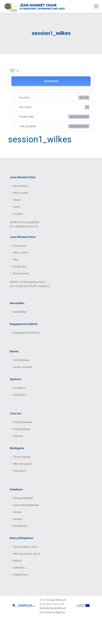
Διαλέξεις (19, 394)
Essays (17, 519)
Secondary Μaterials (26, 505)
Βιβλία (17, 560)
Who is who (20, 192)
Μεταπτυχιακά (22, 463)
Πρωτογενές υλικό (25, 546)
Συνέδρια (19, 387)
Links (16, 206)
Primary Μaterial (23, 498)
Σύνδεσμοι (20, 266)
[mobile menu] (96, 6)
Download (51, 81)
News (16, 199)
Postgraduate (21, 429)
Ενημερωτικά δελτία (26, 332)
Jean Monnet (57, 600)
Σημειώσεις (20, 574)
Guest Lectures (22, 367)
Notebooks (20, 525)
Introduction (20, 186)
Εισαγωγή (19, 245)
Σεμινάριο (19, 470)
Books (17, 512)
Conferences (21, 360)
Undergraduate (22, 422)
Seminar (18, 436)
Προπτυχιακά (22, 456)
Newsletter (20, 311)
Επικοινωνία (21, 273)
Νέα (15, 259)
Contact (18, 213)
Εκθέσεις (19, 567)
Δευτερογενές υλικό (26, 553)
